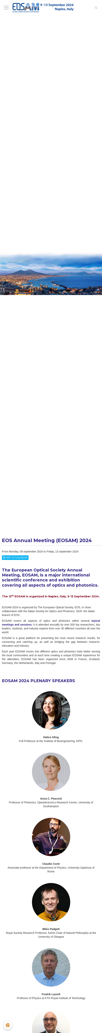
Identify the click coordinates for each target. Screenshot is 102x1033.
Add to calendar (15, 557)
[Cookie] (7, 1025)
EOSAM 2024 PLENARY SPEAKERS (38, 680)
